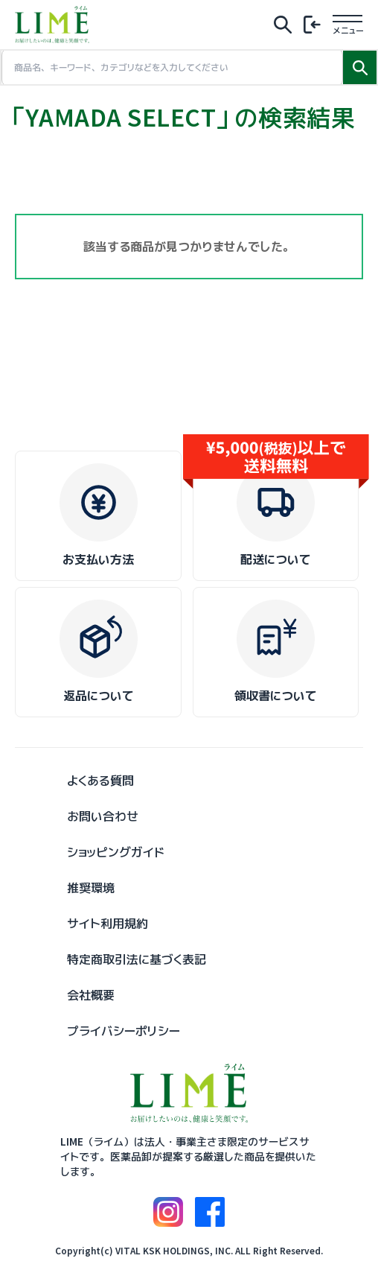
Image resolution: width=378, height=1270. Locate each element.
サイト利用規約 (107, 923)
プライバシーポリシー (123, 1031)
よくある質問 (100, 780)
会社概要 (91, 995)
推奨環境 (91, 888)
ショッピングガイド (115, 852)
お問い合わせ (102, 816)
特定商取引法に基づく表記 (136, 959)
